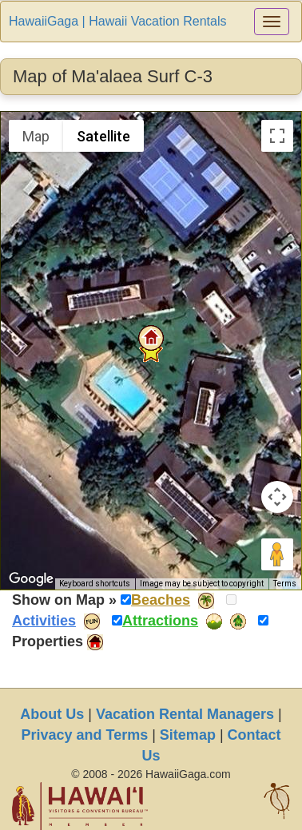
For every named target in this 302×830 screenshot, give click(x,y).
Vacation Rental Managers (185, 714)
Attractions (160, 621)
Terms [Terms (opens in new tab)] (284, 583)
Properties (47, 641)
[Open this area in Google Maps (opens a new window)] (31, 579)
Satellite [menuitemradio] (103, 136)
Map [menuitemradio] (36, 136)
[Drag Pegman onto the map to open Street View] (277, 554)
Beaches (160, 600)
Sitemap (188, 735)
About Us (52, 714)
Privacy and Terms (84, 735)
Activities (44, 621)
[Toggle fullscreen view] (277, 136)
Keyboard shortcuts (94, 583)
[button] (151, 338)
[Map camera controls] (277, 497)
